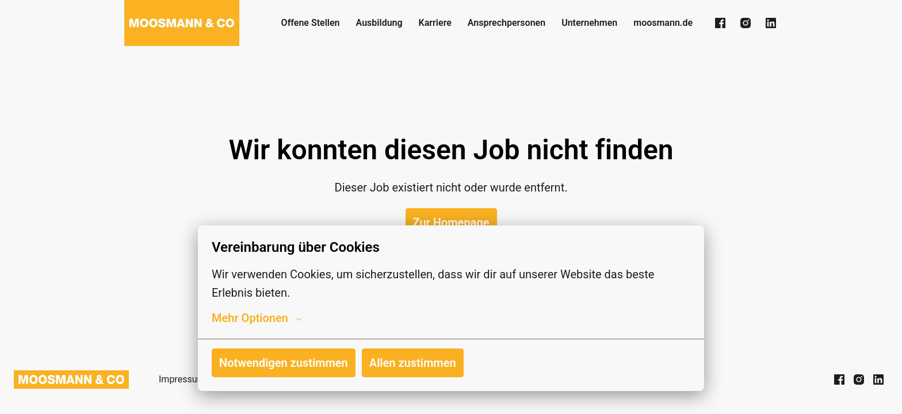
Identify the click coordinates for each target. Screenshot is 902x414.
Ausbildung (379, 22)
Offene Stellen (310, 22)
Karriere (435, 22)
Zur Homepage (451, 222)
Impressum (182, 379)
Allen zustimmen (412, 363)
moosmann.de (663, 22)
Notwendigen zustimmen (283, 363)
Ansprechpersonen (506, 22)
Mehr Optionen (256, 318)
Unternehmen (589, 22)
